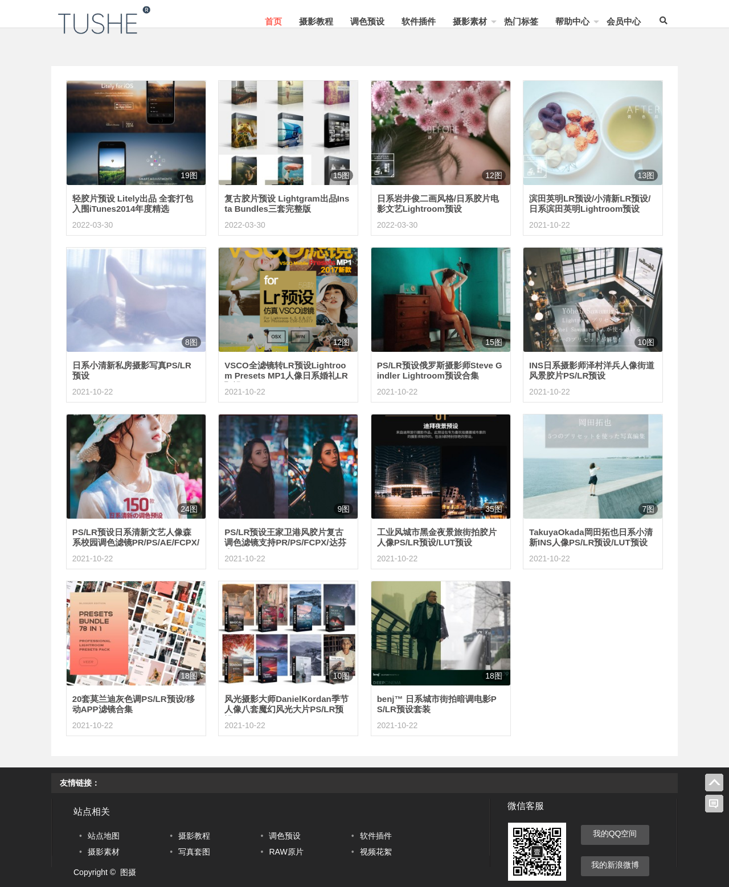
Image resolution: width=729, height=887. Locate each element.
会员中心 (624, 21)
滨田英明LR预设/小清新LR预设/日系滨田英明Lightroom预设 (589, 203)
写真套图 (194, 851)
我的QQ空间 (615, 833)
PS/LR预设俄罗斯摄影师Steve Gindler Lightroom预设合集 (439, 370)
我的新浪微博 (615, 864)
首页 (273, 21)
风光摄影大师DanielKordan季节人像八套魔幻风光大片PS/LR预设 (286, 709)
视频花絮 (376, 851)
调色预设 (367, 21)
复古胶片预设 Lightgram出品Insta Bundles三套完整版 (286, 203)
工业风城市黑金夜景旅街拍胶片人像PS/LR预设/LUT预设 (437, 537)
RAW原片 (286, 851)
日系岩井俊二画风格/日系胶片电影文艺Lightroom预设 (438, 203)
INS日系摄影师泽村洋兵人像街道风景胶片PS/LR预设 (591, 370)
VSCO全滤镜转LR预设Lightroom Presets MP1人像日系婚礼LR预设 (286, 375)
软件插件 (419, 21)
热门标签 (521, 21)
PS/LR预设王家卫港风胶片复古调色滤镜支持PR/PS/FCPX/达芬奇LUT (285, 542)
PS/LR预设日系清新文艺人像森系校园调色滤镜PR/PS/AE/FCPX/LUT (135, 542)
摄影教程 (316, 21)
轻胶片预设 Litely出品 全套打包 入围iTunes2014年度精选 (133, 203)
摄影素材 (470, 21)
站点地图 (104, 835)
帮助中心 (572, 21)
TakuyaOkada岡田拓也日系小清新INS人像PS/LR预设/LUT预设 (590, 537)
